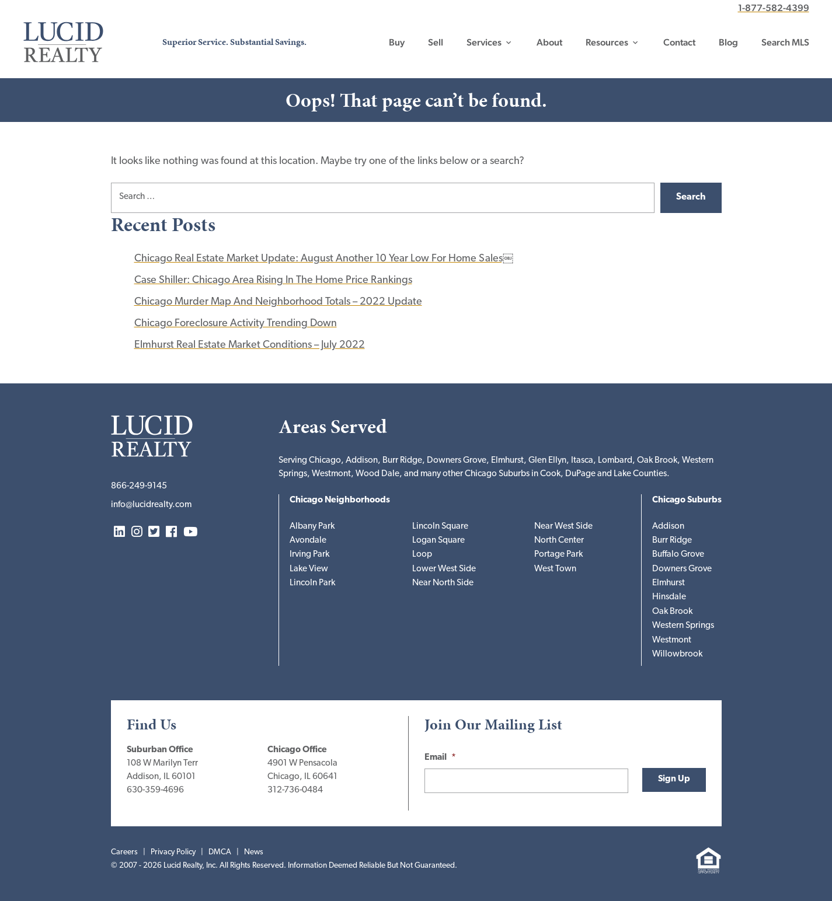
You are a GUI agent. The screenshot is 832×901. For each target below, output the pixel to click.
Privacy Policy (173, 852)
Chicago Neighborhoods (340, 500)
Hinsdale (669, 597)
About (549, 42)
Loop (422, 554)
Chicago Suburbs (687, 500)
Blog (728, 42)
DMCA (219, 852)
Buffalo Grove (678, 554)
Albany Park (312, 526)
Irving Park (309, 554)
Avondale (308, 540)
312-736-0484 (295, 790)
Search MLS (785, 42)
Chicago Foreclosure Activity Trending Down (235, 323)
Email (440, 757)
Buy (397, 42)
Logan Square (438, 540)
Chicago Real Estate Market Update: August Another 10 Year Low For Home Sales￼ (323, 258)
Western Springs (683, 625)
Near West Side (563, 526)
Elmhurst (668, 583)
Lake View (309, 569)
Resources (607, 42)
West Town (555, 569)
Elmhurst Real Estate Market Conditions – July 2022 (249, 345)
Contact (679, 42)
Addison (668, 526)
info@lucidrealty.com (151, 505)
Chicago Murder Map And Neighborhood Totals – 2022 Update (278, 302)
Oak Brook (672, 611)
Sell (435, 42)
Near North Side (443, 583)
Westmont (671, 640)
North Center (559, 540)
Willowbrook (677, 654)
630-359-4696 (155, 790)
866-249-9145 (139, 486)
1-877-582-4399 (773, 7)
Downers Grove (682, 569)
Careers (124, 852)
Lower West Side (444, 569)
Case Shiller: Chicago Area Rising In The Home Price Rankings (273, 280)
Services (484, 42)
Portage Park (558, 554)
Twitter (153, 532)
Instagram (136, 532)
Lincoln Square (440, 526)
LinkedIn (119, 532)
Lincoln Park (312, 583)
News (253, 852)
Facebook (171, 532)
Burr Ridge (672, 540)
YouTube (190, 532)
